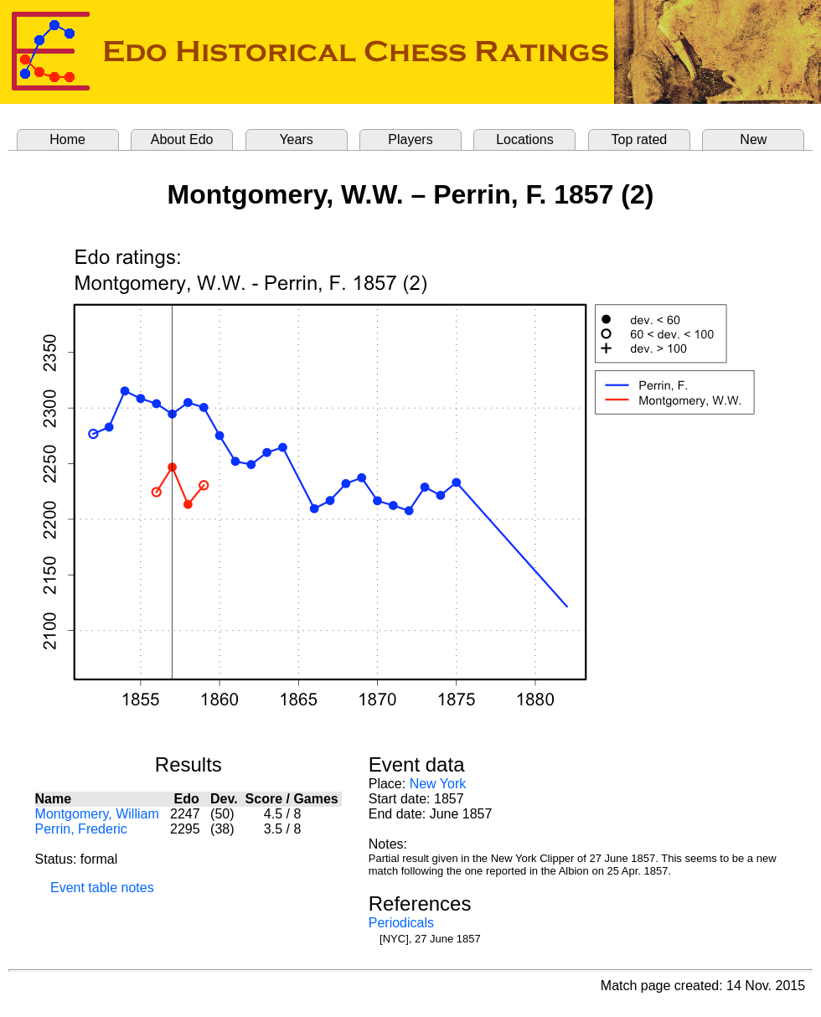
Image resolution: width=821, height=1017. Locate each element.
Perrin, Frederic (81, 829)
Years (295, 139)
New (753, 139)
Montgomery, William (97, 814)
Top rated (640, 139)
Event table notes (102, 887)
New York (438, 784)
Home (67, 139)
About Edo (182, 139)
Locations (525, 139)
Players (410, 139)
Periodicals (401, 923)
